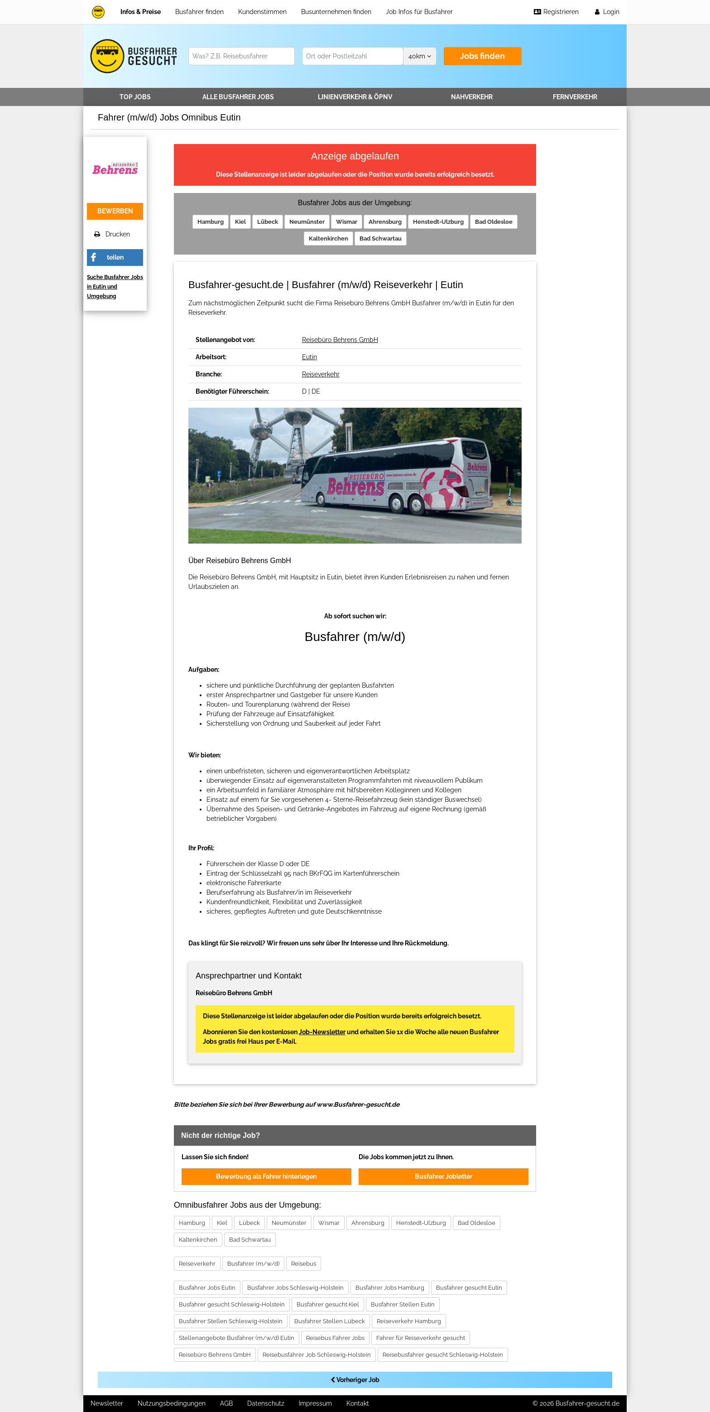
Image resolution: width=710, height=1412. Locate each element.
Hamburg (210, 221)
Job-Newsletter (322, 1032)
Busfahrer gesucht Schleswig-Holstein (232, 1304)
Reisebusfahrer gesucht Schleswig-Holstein (443, 1354)
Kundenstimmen (262, 11)
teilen (115, 257)
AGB (226, 1403)
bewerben (115, 211)
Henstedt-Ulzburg (438, 221)
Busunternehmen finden (336, 11)
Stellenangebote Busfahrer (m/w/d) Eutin (236, 1338)
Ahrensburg (385, 221)
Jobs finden (482, 56)
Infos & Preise (140, 11)
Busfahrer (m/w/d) (253, 1263)
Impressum (315, 1403)
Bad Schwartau (381, 238)
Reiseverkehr (321, 374)
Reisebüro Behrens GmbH (340, 339)
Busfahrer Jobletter (443, 1176)
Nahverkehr (472, 97)
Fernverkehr (575, 97)
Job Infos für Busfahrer (419, 11)
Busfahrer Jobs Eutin (207, 1287)
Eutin (309, 357)
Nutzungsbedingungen (172, 1403)
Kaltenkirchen (328, 238)
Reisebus (303, 1263)
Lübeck (267, 221)
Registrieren (556, 11)
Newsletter (107, 1403)
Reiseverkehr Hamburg (409, 1321)
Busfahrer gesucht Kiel (328, 1304)
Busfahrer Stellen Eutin (403, 1304)
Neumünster (307, 221)
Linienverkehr (355, 97)
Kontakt (357, 1403)
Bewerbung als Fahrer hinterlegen (266, 1176)
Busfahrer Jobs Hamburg (389, 1287)
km (419, 56)
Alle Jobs (238, 97)
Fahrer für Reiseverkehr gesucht (420, 1338)
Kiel (240, 221)
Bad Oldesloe (494, 221)
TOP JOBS (135, 97)
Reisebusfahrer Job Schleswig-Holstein (317, 1354)
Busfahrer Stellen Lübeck (329, 1321)
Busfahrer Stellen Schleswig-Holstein (231, 1321)
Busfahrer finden (199, 11)
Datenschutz (265, 1403)
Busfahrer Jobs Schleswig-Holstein (295, 1287)
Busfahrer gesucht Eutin (469, 1287)
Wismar (346, 221)
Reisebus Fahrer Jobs (335, 1338)
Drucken (112, 234)
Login (606, 11)
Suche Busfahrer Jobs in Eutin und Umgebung (115, 286)
